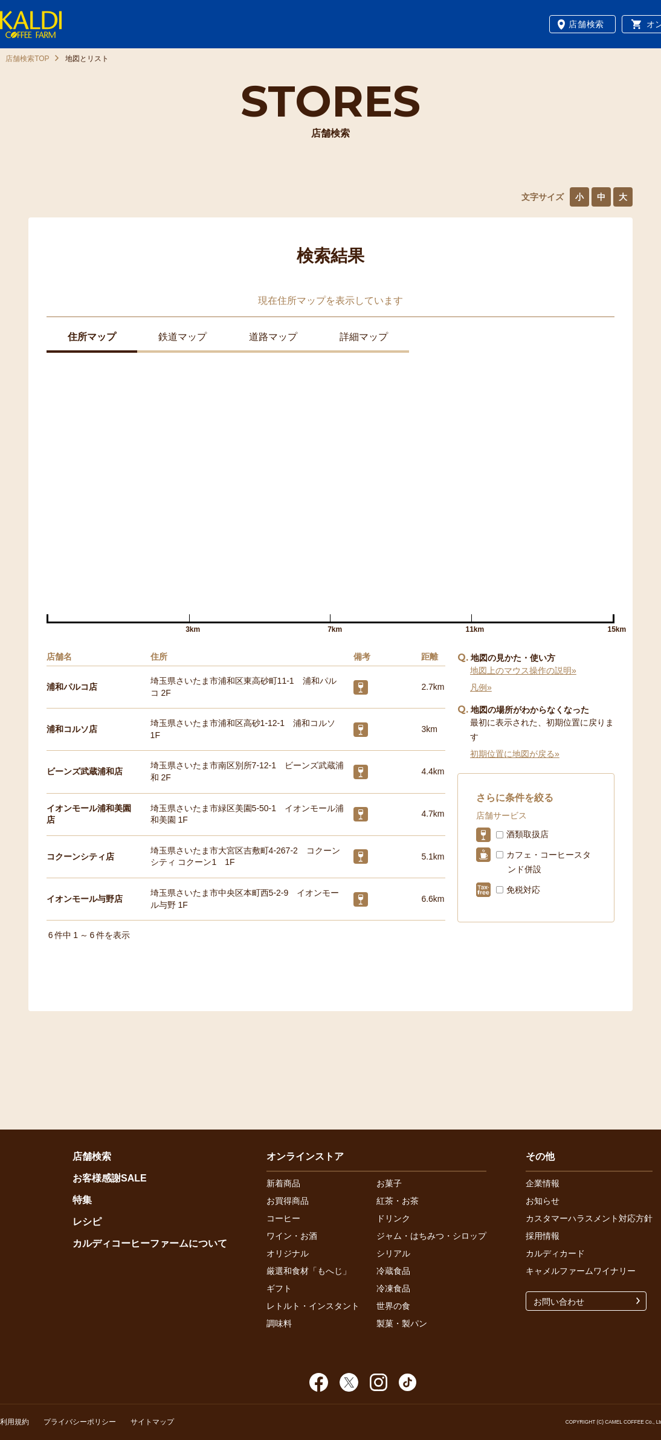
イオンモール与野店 (85, 899)
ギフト (279, 1288)
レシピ (87, 1222)
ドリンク (393, 1218)
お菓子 (389, 1183)
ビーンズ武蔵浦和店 (85, 771)
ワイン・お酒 (291, 1236)
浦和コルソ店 (72, 729)
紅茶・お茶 (397, 1201)
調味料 (279, 1323)
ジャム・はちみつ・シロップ (431, 1236)
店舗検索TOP (27, 58)
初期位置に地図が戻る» (514, 754)
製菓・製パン (401, 1323)
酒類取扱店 (527, 834)
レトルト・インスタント (313, 1306)
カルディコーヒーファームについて (150, 1243)
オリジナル (287, 1253)
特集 (82, 1200)
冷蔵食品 (393, 1271)
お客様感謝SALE (110, 1178)
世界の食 (393, 1306)
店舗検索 (586, 24)
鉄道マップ (182, 337)
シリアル (393, 1253)
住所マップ (92, 337)
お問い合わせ (559, 1302)
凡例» (481, 687)
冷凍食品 (393, 1288)
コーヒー (283, 1218)
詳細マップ (364, 337)
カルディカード (555, 1253)
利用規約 (14, 1422)
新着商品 (283, 1183)
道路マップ (273, 337)
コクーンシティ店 (80, 856)
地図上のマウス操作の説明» (523, 670)
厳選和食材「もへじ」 (308, 1271)
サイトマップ (152, 1422)
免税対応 (523, 890)
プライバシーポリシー (80, 1422)
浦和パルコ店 (72, 687)
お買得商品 (287, 1201)
